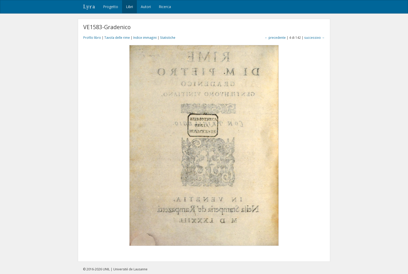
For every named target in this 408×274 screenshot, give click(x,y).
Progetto (110, 6)
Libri (129, 6)
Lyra (89, 7)
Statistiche (167, 37)
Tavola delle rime (117, 37)
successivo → (314, 37)
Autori (146, 6)
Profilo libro (92, 37)
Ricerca (165, 6)
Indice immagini (145, 37)
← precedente (275, 37)
